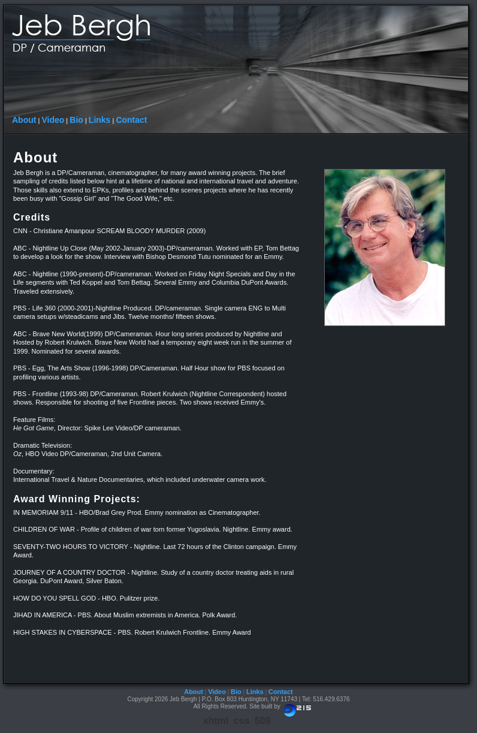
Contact (131, 120)
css (242, 721)
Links (100, 120)
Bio (76, 120)
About (24, 120)
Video (52, 120)
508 (263, 721)
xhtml (216, 721)
